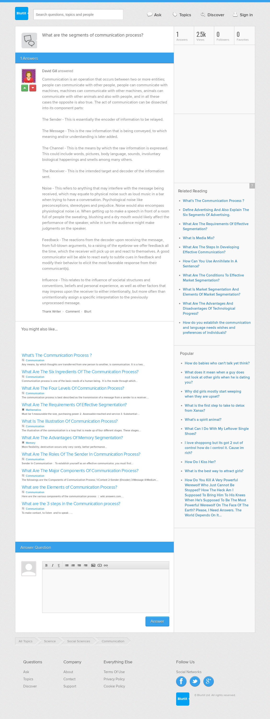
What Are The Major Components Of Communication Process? (80, 471)
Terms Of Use (114, 672)
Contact (69, 679)
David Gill (49, 71)
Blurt (87, 312)
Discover (212, 14)
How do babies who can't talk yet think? (217, 363)
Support (69, 686)
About (68, 672)
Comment (73, 312)
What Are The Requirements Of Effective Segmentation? (74, 405)
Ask (154, 14)
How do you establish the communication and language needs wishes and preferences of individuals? (217, 327)
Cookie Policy (114, 686)
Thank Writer (51, 312)
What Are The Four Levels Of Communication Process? (73, 388)
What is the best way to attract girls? (214, 471)
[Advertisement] (76, 344)
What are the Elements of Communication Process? (69, 487)
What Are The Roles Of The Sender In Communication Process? (81, 454)
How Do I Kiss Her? (200, 462)
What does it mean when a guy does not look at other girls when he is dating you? (217, 377)
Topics (181, 14)
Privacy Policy (114, 679)
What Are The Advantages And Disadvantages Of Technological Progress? (209, 308)
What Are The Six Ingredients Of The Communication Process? (80, 372)
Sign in (242, 14)
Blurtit (21, 14)
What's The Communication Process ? (57, 355)
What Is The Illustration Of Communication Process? (70, 421)
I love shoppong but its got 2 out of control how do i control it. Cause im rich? (214, 448)
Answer (157, 621)
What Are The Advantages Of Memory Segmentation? (72, 438)
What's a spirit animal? (203, 419)
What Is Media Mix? (198, 238)
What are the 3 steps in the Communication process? (71, 504)
